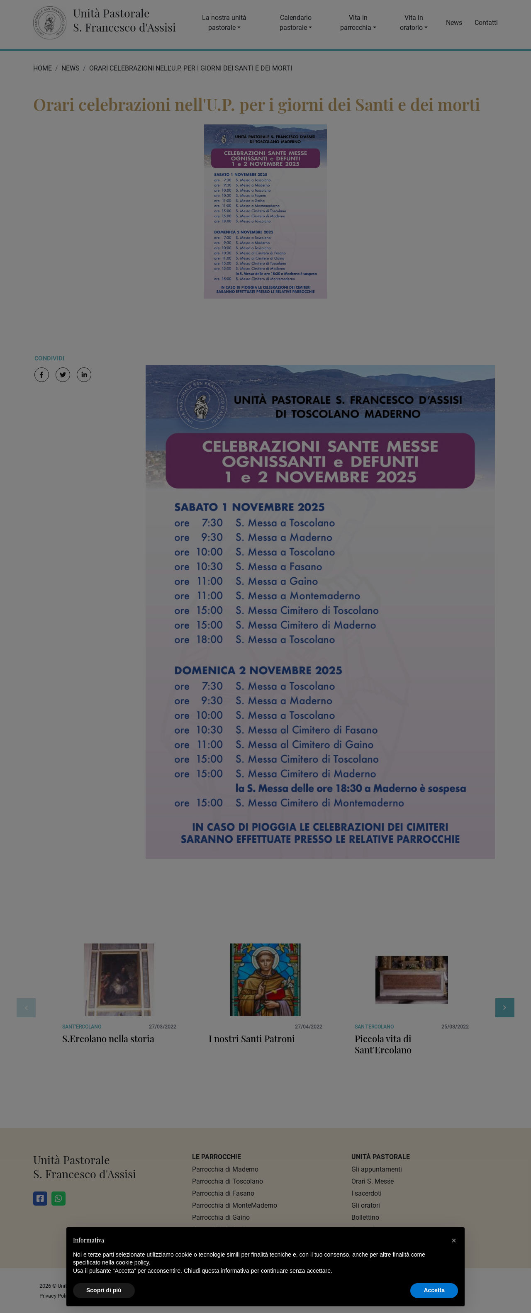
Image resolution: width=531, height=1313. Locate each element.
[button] (453, 1240)
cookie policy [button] (132, 1262)
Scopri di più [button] (104, 1290)
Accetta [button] (434, 1290)
